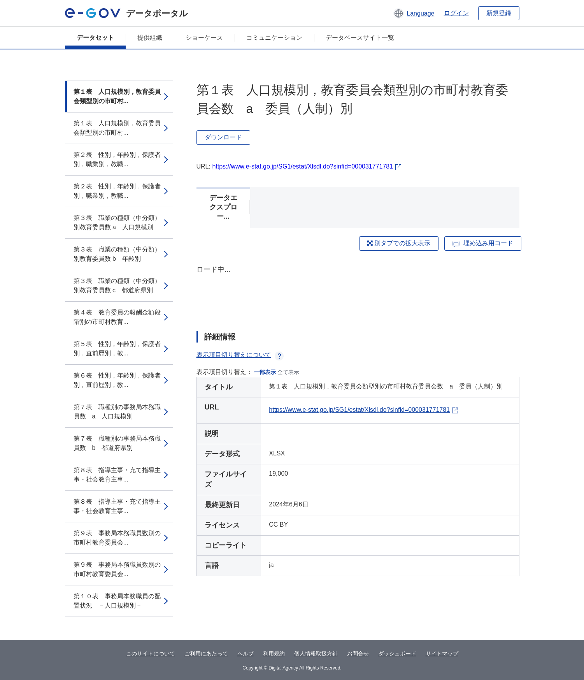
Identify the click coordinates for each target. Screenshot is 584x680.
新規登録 (498, 13)
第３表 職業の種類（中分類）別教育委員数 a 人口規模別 (117, 222)
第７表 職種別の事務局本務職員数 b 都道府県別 (117, 443)
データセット (95, 37)
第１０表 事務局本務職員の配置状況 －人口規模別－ (117, 601)
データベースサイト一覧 (360, 37)
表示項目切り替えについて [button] (240, 354)
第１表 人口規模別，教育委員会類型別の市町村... (117, 96)
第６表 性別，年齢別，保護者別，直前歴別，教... (117, 380)
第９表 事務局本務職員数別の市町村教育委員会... (117, 538)
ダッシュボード (397, 653)
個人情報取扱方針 (316, 653)
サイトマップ (442, 653)
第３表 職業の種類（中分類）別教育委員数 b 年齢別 (117, 254)
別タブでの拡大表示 (398, 243)
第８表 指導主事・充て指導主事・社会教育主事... (117, 475)
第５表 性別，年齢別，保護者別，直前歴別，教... (117, 349)
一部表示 (265, 372)
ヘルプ (245, 653)
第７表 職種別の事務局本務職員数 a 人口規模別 (117, 412)
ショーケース (204, 37)
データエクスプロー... (223, 207)
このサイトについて (150, 653)
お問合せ (358, 653)
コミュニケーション (274, 37)
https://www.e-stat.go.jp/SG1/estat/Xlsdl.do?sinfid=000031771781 (302, 166)
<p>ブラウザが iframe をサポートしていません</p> (357, 291)
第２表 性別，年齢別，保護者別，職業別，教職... (117, 159)
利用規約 (274, 653)
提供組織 (149, 37)
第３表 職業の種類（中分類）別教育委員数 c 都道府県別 (117, 285)
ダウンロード (223, 137)
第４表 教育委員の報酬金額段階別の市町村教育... (117, 317)
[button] (413, 13)
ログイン (456, 13)
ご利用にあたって (206, 653)
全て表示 (288, 372)
